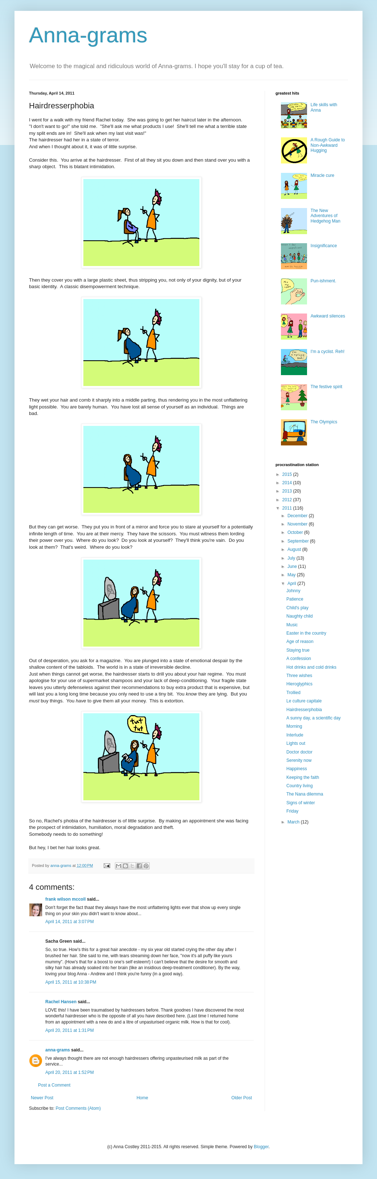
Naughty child (299, 616)
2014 (287, 482)
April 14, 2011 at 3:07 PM (69, 921)
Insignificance (324, 245)
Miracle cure (322, 175)
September (298, 541)
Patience (294, 599)
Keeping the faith (302, 777)
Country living (299, 785)
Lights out (295, 743)
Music (292, 624)
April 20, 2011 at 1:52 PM (69, 1072)
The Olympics (324, 421)
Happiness (296, 768)
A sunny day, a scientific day (313, 718)
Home (142, 1097)
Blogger (261, 1146)
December (298, 515)
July (292, 558)
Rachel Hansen (60, 1001)
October (295, 532)
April (292, 583)
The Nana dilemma (304, 794)
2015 (287, 474)
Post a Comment (54, 1085)
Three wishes (299, 675)
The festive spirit (326, 386)
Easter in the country (306, 633)
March (294, 822)
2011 (287, 508)
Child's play (297, 607)
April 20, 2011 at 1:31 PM (69, 1030)
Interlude (294, 735)
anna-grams (57, 1050)
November (298, 524)
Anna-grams (88, 35)
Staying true (298, 650)
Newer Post (42, 1097)
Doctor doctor (299, 752)
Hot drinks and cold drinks (311, 667)
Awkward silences (328, 316)
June (292, 566)
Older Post (241, 1097)
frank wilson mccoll (65, 899)
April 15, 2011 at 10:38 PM (70, 982)
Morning (294, 726)
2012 (287, 499)
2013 (287, 491)
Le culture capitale (304, 700)
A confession (298, 658)
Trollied (293, 692)
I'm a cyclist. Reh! (328, 351)
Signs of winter (300, 802)
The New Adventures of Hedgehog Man (325, 216)
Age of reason (300, 641)
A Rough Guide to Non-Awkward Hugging (328, 145)
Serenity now (298, 760)
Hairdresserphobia (304, 709)
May (292, 574)
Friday (292, 811)
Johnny (293, 590)
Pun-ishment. (323, 280)
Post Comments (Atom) (78, 1108)
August (294, 549)
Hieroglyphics (299, 683)
